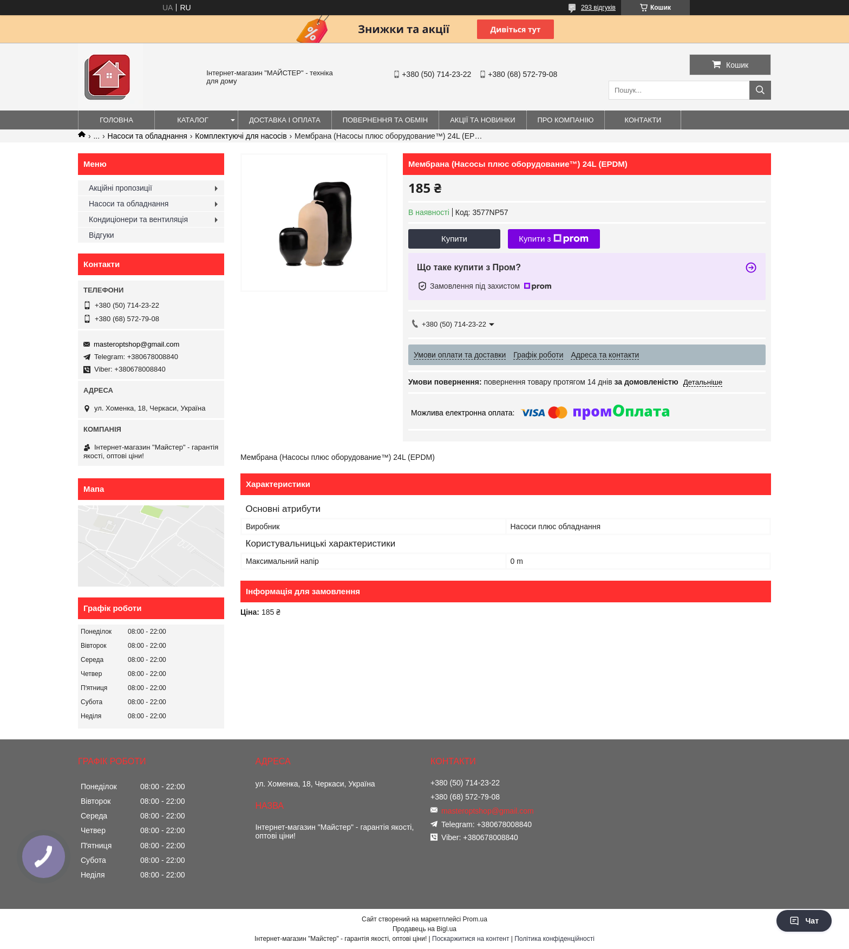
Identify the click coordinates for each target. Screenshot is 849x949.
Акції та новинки (482, 120)
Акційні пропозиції (120, 188)
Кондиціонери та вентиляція (138, 219)
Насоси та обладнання (147, 136)
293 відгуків (598, 7)
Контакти (643, 120)
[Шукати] (760, 90)
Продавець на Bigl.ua (424, 929)
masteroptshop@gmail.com (136, 344)
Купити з (554, 239)
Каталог (192, 120)
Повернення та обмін (385, 120)
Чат (804, 921)
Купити (454, 238)
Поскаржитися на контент (470, 938)
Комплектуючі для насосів (240, 136)
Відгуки (101, 235)
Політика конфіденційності (554, 938)
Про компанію (566, 120)
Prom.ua (475, 919)
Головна (116, 120)
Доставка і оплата (285, 120)
